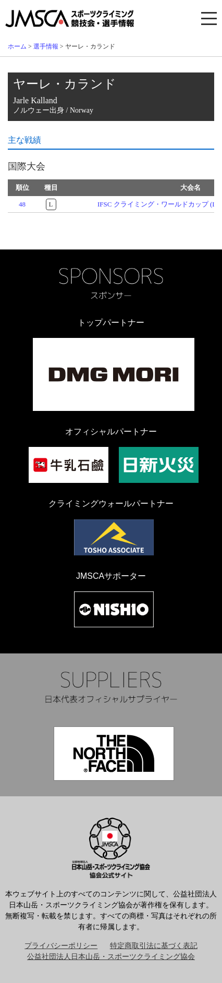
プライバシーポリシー (60, 946)
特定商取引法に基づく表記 (154, 946)
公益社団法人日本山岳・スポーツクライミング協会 (111, 957)
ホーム (17, 46)
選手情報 (45, 46)
